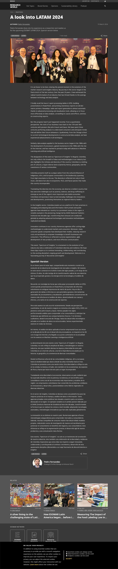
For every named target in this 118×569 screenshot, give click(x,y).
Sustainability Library (69, 6)
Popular (21, 486)
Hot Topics (30, 6)
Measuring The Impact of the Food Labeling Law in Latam (91, 516)
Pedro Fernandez (52, 462)
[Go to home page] (15, 6)
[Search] (105, 6)
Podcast (84, 6)
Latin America (15, 35)
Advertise (86, 1)
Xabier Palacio (50, 510)
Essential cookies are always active (80, 552)
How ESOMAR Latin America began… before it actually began (58, 516)
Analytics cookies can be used (78, 556)
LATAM (23, 35)
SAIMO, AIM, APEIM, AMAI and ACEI (91, 510)
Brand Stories (43, 6)
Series (47, 486)
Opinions (54, 6)
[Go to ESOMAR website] (12, 1)
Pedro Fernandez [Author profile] (24, 24)
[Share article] (104, 36)
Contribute (95, 1)
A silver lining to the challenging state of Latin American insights (24, 516)
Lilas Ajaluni (16, 510)
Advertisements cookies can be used (81, 554)
